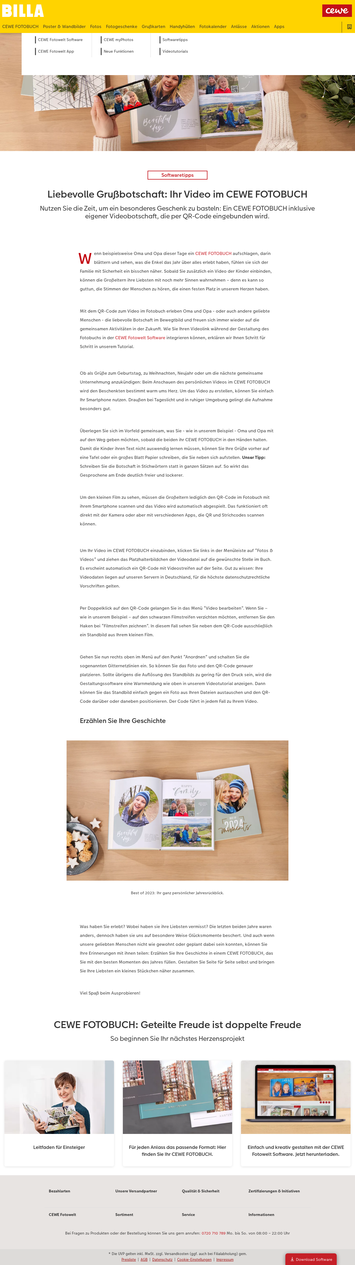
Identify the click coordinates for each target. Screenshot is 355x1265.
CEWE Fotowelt (62, 1214)
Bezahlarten (59, 1191)
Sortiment (124, 1214)
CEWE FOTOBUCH (213, 253)
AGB (144, 1259)
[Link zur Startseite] (56, 10)
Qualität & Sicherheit (200, 1191)
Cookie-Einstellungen (194, 1259)
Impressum (225, 1259)
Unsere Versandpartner (136, 1191)
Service (188, 1214)
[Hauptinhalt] (177, 604)
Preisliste (128, 1259)
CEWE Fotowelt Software (140, 337)
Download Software (311, 1259)
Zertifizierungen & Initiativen (274, 1191)
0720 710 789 (213, 1233)
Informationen (261, 1214)
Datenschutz (162, 1259)
